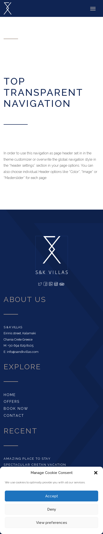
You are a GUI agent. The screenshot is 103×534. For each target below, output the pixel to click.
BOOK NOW (16, 408)
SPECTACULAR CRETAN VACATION (35, 464)
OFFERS (12, 401)
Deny (51, 509)
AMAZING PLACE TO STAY (27, 458)
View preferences (51, 522)
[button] (95, 472)
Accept (51, 496)
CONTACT (14, 415)
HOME (10, 395)
